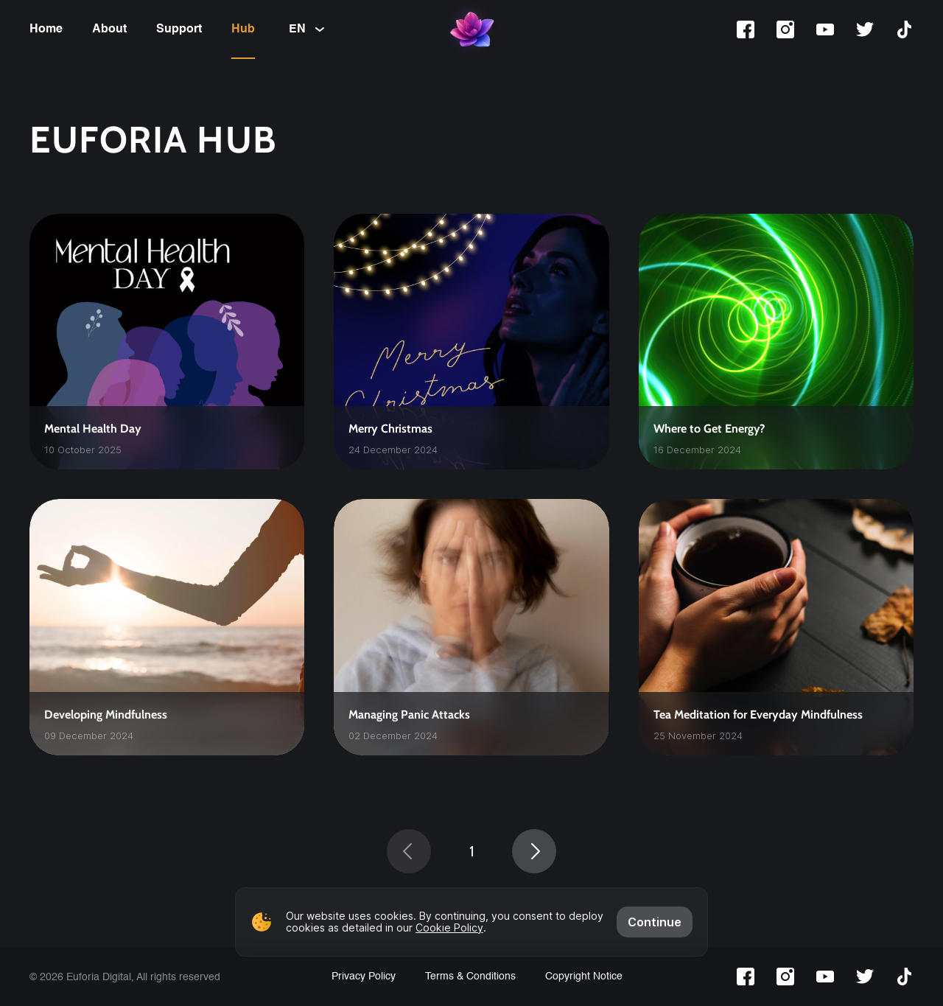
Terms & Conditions (470, 976)
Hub (243, 29)
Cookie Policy (449, 927)
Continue (654, 922)
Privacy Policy (364, 976)
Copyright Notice (584, 976)
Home (46, 29)
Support (179, 29)
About (109, 29)
